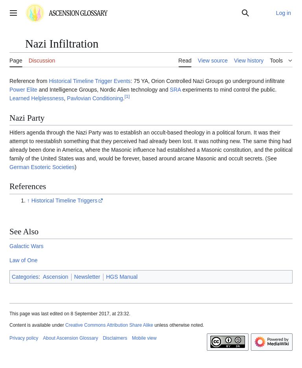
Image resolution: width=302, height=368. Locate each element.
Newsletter (87, 277)
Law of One (23, 260)
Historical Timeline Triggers (64, 200)
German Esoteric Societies (42, 167)
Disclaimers (115, 338)
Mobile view (144, 338)
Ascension (55, 277)
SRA (175, 89)
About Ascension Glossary (70, 338)
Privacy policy (23, 338)
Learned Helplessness (36, 98)
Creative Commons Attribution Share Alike (109, 325)
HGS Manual (122, 277)
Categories (25, 277)
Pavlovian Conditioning (95, 98)
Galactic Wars (26, 246)
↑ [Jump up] (28, 200)
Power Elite (23, 89)
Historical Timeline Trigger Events (90, 81)
